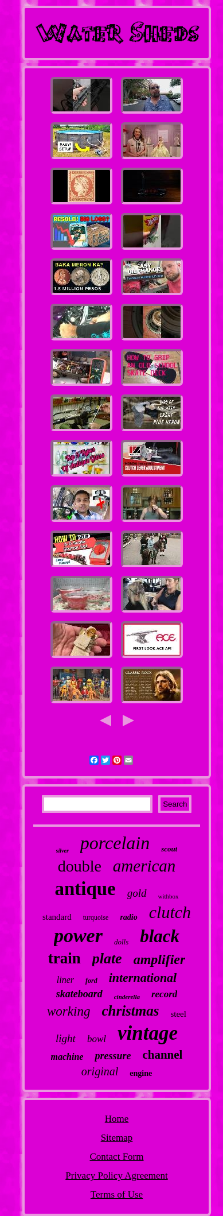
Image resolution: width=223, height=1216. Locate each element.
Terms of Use (117, 1194)
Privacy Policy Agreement (116, 1175)
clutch (170, 912)
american (144, 866)
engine (141, 1073)
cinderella (127, 996)
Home (117, 1118)
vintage (148, 1033)
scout (169, 849)
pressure (113, 1056)
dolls (121, 942)
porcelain (115, 842)
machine (67, 1057)
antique (84, 888)
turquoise (96, 917)
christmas (130, 1011)
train (64, 958)
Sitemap (117, 1137)
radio (128, 917)
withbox (168, 896)
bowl (96, 1038)
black (159, 936)
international (143, 977)
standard (57, 916)
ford (91, 981)
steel (178, 1014)
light (66, 1038)
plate (107, 958)
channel (162, 1055)
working (68, 1011)
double (79, 866)
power (78, 935)
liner (65, 980)
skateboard (79, 994)
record (164, 994)
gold (137, 893)
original (99, 1071)
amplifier (160, 959)
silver (62, 850)
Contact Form (117, 1156)
